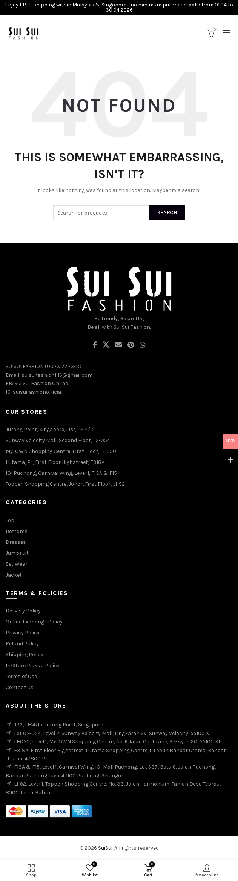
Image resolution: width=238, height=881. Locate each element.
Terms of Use (21, 676)
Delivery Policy (23, 611)
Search (167, 212)
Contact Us (20, 687)
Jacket (14, 575)
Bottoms (17, 531)
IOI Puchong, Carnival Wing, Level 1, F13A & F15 (61, 473)
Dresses (16, 542)
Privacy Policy (23, 632)
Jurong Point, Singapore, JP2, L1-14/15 (50, 429)
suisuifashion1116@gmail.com (56, 375)
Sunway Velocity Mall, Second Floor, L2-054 (58, 440)
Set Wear (17, 564)
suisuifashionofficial (38, 392)
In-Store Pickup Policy (33, 665)
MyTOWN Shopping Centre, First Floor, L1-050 (61, 451)
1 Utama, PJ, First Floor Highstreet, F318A (55, 462)
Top (10, 520)
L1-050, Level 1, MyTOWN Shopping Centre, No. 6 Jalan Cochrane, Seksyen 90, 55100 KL (117, 741)
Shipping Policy (24, 654)
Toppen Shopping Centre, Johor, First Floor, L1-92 (65, 484)
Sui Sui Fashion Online (41, 383)
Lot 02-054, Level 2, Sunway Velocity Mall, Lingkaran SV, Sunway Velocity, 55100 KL (113, 733)
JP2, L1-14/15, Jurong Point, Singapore (58, 724)
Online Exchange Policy (34, 622)
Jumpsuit (17, 553)
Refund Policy (22, 643)
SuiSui (105, 848)
